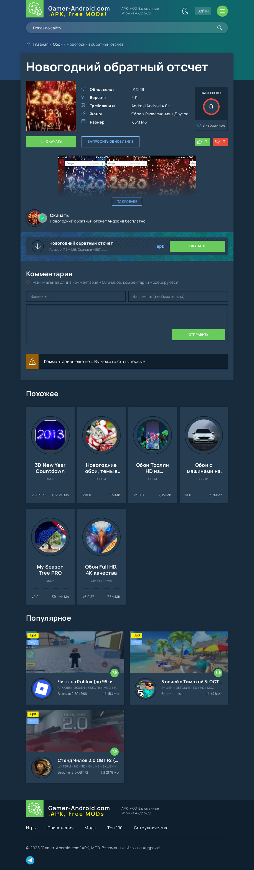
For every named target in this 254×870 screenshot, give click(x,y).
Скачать (54, 141)
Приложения (60, 828)
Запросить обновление (110, 141)
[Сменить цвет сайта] (185, 11)
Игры (31, 828)
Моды (90, 828)
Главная (41, 44)
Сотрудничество (151, 828)
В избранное (213, 125)
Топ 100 (115, 828)
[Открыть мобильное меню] (222, 11)
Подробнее (127, 201)
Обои (58, 44)
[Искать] (219, 27)
